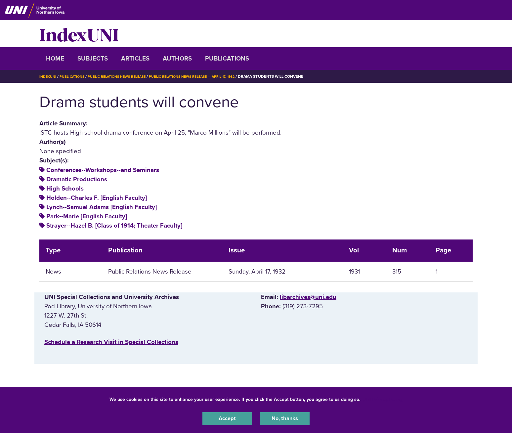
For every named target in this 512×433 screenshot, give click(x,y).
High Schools (65, 188)
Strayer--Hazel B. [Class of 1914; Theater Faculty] (114, 225)
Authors (177, 58)
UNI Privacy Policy (382, 398)
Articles (135, 58)
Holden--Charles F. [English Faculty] (96, 197)
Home (55, 58)
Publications (227, 58)
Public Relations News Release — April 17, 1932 (209, 76)
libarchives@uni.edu (308, 297)
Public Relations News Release (125, 76)
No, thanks (285, 417)
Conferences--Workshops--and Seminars (102, 170)
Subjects (92, 58)
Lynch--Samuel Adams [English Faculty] (101, 207)
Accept (227, 417)
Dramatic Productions (76, 179)
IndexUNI (79, 34)
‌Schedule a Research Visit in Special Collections (111, 342)
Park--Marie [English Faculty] (86, 216)
